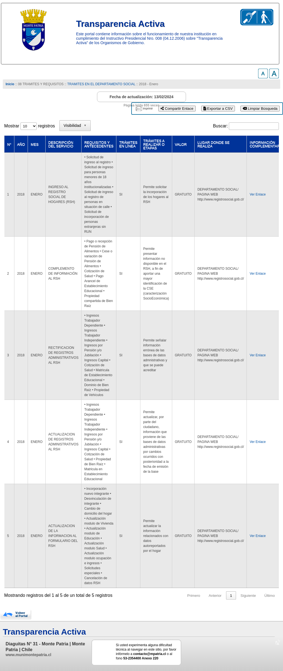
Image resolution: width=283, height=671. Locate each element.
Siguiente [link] (248, 596)
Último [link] (269, 596)
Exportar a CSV (218, 108)
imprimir (148, 108)
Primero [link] (193, 596)
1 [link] (231, 596)
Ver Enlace (258, 194)
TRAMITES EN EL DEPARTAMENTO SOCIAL (101, 84)
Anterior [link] (215, 596)
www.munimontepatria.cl (28, 655)
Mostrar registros (29, 126)
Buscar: (220, 126)
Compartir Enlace (177, 108)
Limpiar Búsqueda (260, 108)
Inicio (10, 84)
